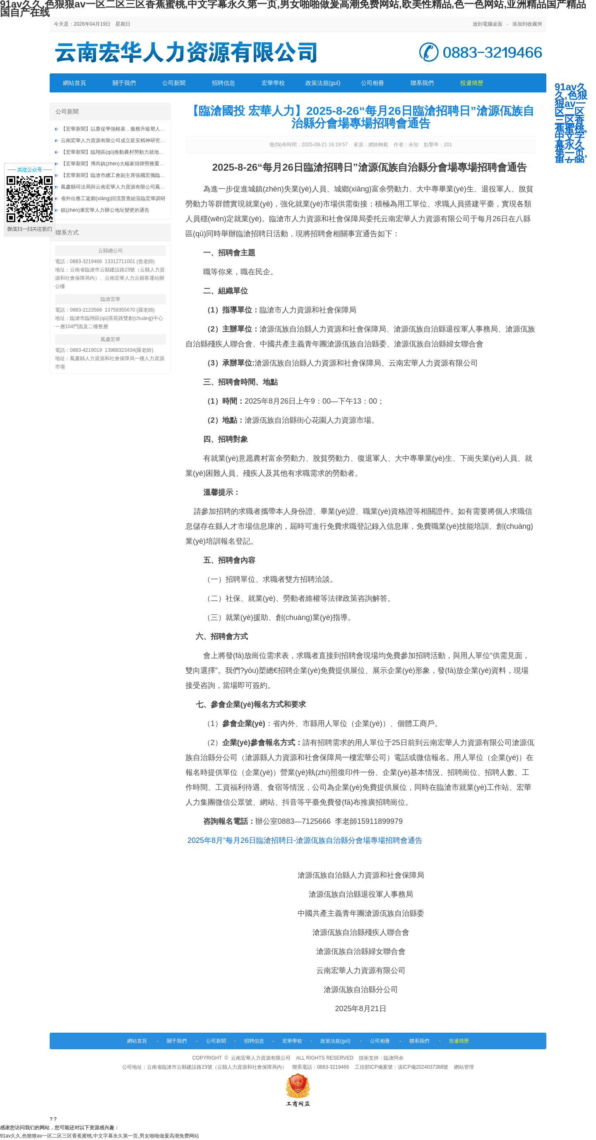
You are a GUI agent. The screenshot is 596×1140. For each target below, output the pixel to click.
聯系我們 (422, 83)
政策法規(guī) (323, 83)
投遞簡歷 (471, 83)
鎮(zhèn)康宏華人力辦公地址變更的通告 (105, 210)
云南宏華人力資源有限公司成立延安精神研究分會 (115, 140)
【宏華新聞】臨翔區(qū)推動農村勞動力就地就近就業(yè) (124, 152)
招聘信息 (223, 83)
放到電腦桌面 (487, 24)
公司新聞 (173, 83)
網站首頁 (74, 83)
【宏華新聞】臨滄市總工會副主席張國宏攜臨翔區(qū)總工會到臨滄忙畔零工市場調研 (154, 175)
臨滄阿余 (394, 1058)
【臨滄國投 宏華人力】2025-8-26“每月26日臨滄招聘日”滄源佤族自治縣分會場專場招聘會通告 (360, 117)
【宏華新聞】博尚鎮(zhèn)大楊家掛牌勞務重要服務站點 (122, 164)
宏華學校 (273, 83)
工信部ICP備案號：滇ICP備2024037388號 (402, 1067)
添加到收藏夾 (527, 24)
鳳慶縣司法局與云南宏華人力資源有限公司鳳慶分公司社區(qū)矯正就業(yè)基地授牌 (154, 187)
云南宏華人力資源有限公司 (261, 1058)
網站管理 (464, 1067)
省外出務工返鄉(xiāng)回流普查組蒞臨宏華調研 (113, 198)
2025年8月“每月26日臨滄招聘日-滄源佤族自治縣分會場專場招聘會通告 (305, 840)
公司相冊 (372, 83)
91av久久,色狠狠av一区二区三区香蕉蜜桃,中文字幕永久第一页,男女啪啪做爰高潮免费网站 (99, 1136)
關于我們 (124, 83)
